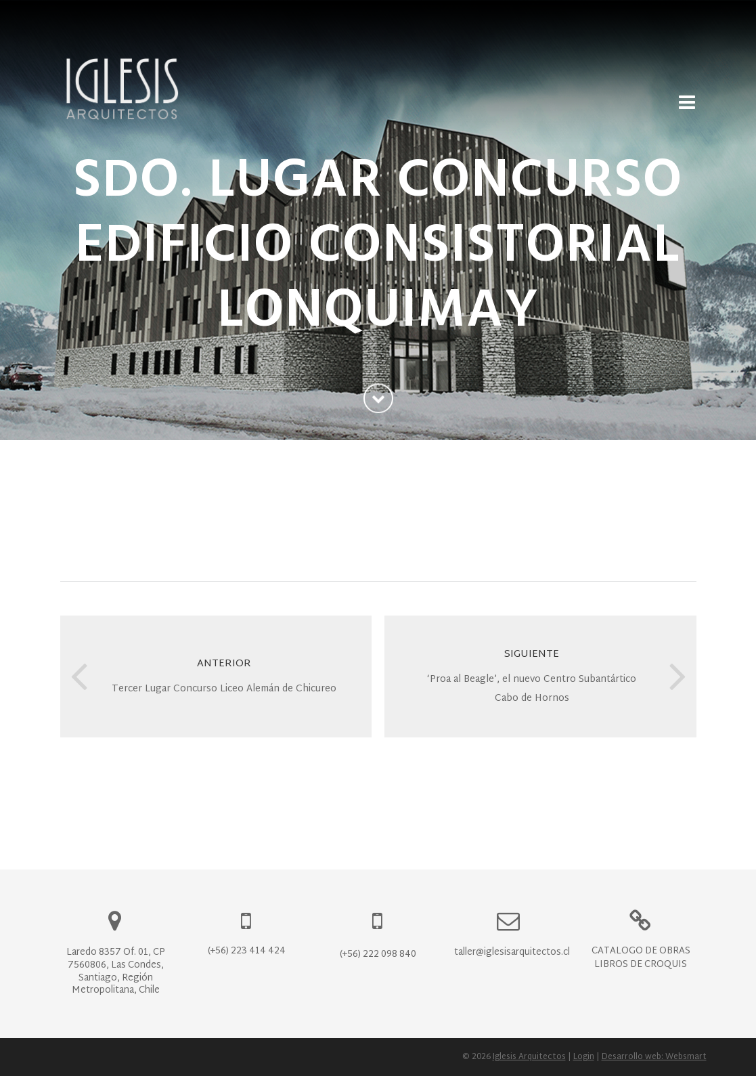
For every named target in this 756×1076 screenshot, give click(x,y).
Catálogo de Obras (641, 951)
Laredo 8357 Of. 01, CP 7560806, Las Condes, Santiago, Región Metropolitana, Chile (115, 971)
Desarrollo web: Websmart (654, 1057)
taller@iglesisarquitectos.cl (512, 952)
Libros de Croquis (640, 964)
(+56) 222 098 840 (378, 954)
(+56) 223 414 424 (247, 951)
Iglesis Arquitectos (529, 1057)
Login (583, 1057)
